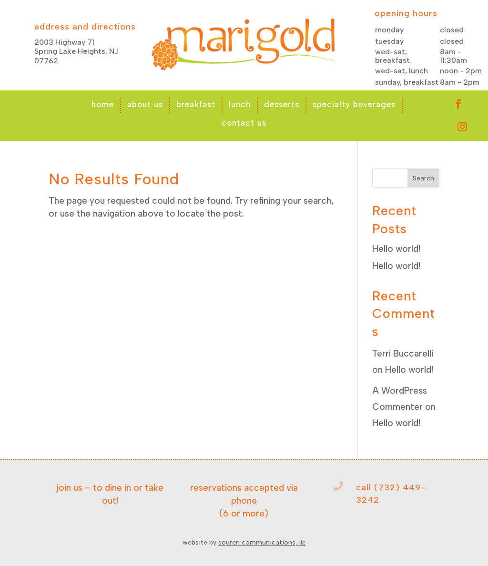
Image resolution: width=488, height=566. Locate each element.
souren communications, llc (262, 542)
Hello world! (396, 248)
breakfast (195, 104)
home (103, 104)
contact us (244, 123)
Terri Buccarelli (402, 353)
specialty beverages (354, 104)
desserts (281, 104)
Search (423, 178)
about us (145, 104)
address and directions (85, 26)
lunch (240, 104)
